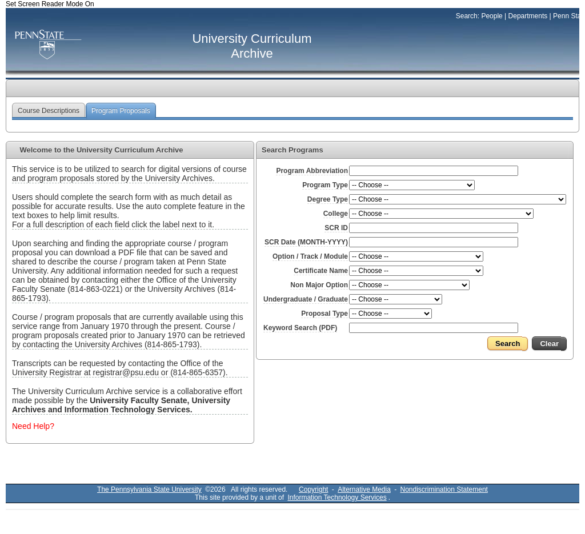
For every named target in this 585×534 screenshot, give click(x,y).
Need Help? (33, 426)
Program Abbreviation (312, 171)
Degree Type (327, 199)
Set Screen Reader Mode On (50, 4)
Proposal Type (324, 314)
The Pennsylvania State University (149, 489)
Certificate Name (321, 271)
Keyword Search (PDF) (300, 328)
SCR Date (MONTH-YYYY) (306, 242)
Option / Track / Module (310, 256)
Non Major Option (319, 285)
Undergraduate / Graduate (305, 299)
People (491, 16)
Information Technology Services (336, 497)
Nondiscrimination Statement (444, 489)
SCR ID (336, 228)
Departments (528, 16)
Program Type (325, 185)
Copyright (313, 489)
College (335, 214)
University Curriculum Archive (251, 46)
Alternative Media (364, 489)
